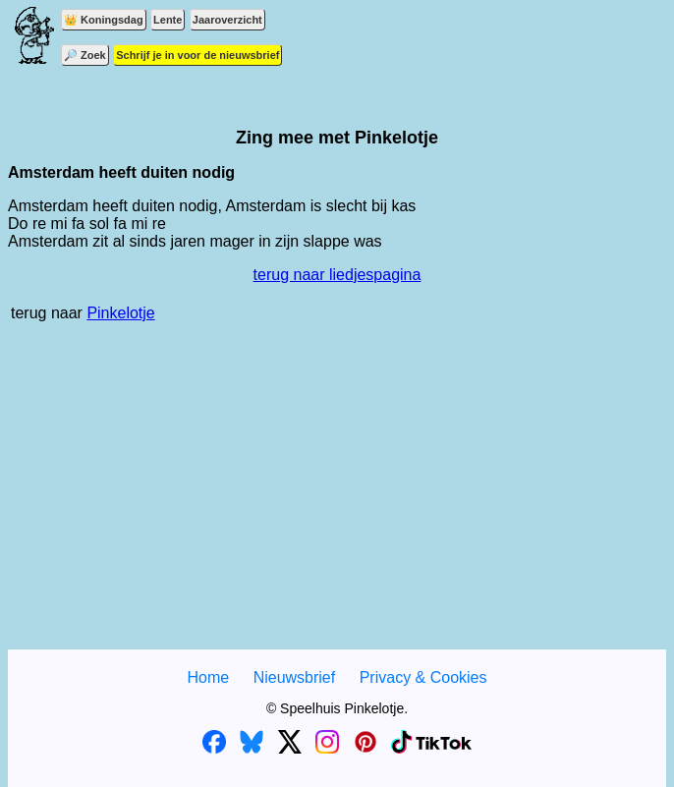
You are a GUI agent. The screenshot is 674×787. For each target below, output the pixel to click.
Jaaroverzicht (227, 20)
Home (208, 677)
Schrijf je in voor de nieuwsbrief (197, 55)
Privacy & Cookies (423, 677)
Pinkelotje (120, 313)
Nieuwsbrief (294, 677)
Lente (167, 20)
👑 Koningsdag (103, 20)
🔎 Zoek (85, 55)
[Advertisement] (337, 496)
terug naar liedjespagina (337, 274)
